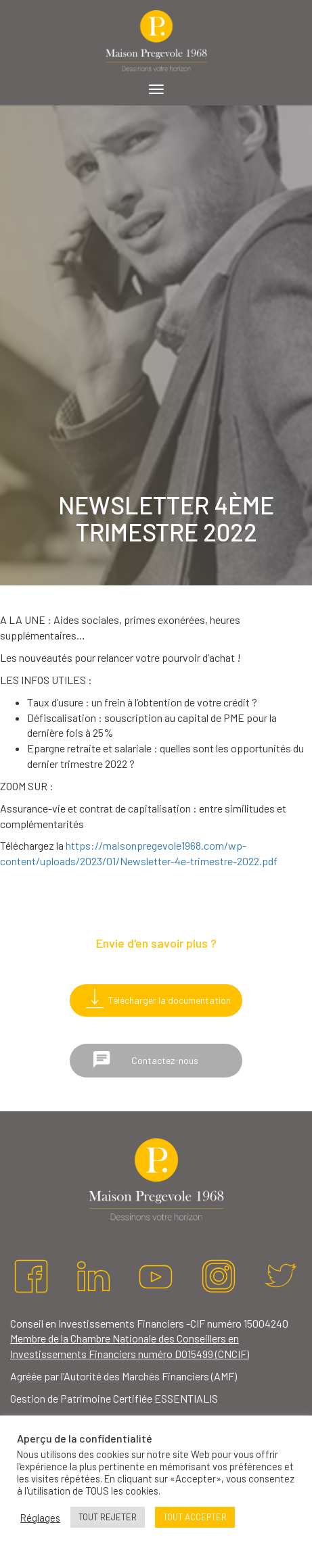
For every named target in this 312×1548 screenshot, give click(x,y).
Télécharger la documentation (156, 998)
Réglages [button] (40, 1517)
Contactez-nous (145, 1059)
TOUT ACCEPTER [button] (195, 1516)
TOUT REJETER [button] (108, 1516)
